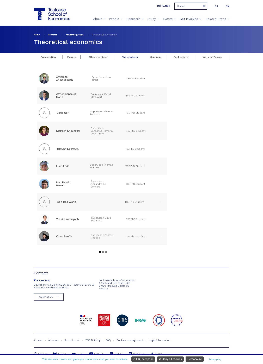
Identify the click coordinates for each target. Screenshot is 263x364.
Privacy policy (215, 359)
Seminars (155, 57)
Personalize (194, 359)
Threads (40, 353)
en (227, 6)
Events (169, 19)
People (115, 19)
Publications (181, 57)
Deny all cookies (170, 359)
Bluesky (59, 353)
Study (153, 19)
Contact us (46, 297)
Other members (97, 57)
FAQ (108, 340)
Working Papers (212, 57)
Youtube (96, 353)
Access (38, 340)
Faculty (71, 57)
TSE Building (92, 340)
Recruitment (72, 340)
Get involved (190, 19)
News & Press (217, 19)
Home (37, 35)
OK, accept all (143, 359)
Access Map (42, 280)
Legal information (159, 340)
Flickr (77, 354)
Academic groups (74, 35)
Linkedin (116, 353)
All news (53, 340)
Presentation (48, 57)
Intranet (163, 6)
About (99, 19)
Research (135, 19)
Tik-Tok (156, 353)
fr (216, 6)
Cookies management (130, 340)
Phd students (130, 57)
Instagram (136, 353)
